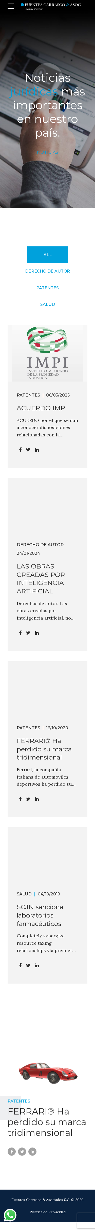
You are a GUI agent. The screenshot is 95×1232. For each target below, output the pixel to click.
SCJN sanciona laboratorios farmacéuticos (40, 915)
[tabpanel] (47, 1078)
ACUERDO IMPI (42, 408)
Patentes (28, 395)
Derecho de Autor (40, 545)
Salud (24, 894)
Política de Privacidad (48, 1212)
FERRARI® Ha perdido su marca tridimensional (44, 749)
